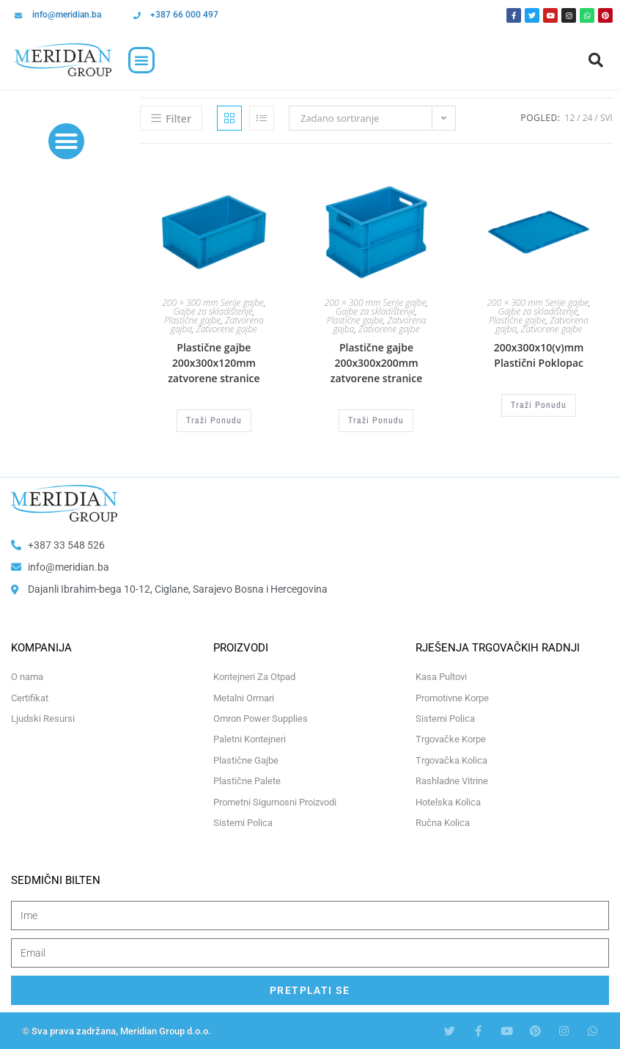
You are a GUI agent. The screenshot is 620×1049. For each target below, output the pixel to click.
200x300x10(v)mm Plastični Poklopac (539, 355)
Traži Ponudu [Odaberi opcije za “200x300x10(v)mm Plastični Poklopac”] (539, 405)
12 (570, 118)
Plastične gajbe (192, 320)
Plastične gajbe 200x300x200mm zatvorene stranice (376, 362)
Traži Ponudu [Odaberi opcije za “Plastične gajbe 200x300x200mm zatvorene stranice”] (376, 420)
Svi (606, 118)
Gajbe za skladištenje (212, 311)
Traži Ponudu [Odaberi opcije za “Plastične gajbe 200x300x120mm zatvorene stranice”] (214, 420)
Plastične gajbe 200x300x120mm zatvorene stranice (213, 362)
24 (588, 118)
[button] (141, 60)
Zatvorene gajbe (226, 329)
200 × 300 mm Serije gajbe (213, 302)
